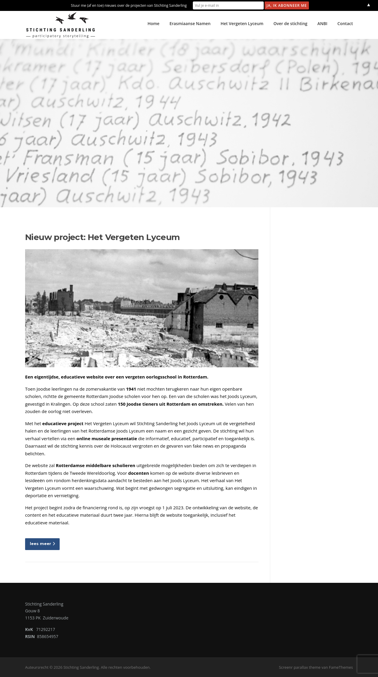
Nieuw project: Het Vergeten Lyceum (102, 237)
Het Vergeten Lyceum (242, 23)
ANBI (322, 23)
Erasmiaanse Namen (190, 23)
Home (153, 23)
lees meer (42, 543)
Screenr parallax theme (299, 667)
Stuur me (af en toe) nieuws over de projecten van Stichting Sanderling (129, 5)
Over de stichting (290, 23)
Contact (345, 23)
